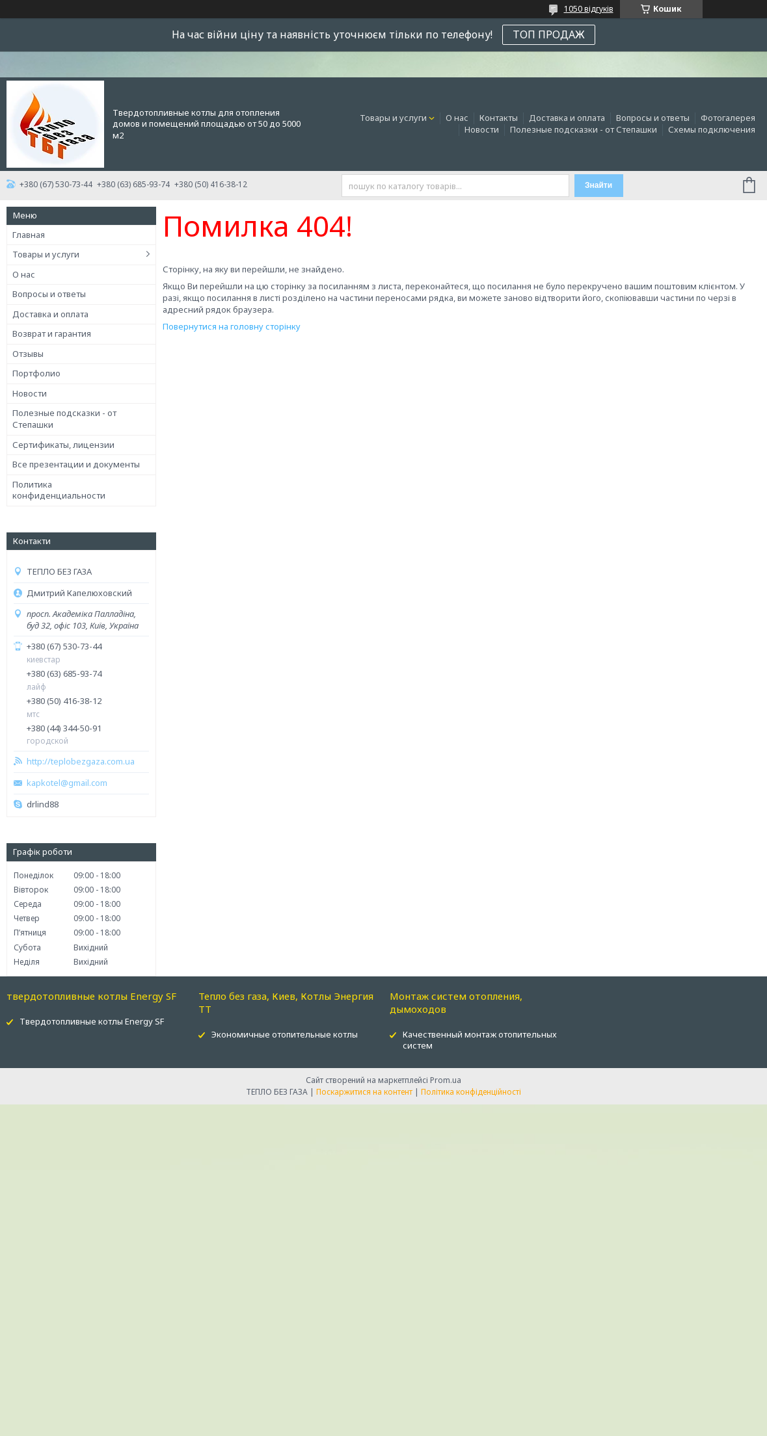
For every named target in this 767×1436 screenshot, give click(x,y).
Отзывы (28, 353)
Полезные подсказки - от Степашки (583, 129)
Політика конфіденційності (471, 1091)
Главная (28, 235)
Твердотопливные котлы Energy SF (92, 1021)
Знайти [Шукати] (598, 185)
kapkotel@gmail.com (67, 783)
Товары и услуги (393, 118)
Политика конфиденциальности (58, 490)
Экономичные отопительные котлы (284, 1034)
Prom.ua (445, 1080)
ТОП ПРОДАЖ (549, 34)
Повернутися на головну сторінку (232, 326)
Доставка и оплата (567, 118)
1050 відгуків (588, 8)
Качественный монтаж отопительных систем (480, 1039)
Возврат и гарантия (51, 333)
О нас (457, 118)
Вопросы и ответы (653, 118)
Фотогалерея (728, 118)
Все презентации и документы (76, 464)
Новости (481, 129)
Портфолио (36, 373)
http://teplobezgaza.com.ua (81, 761)
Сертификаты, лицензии (63, 444)
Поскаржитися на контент (364, 1091)
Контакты (498, 118)
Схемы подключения (711, 129)
